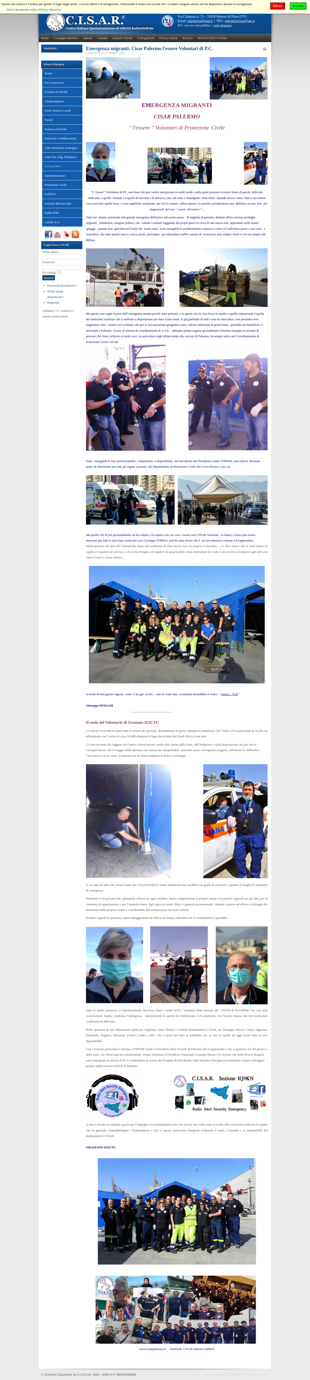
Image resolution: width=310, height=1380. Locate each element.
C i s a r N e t (53, 166)
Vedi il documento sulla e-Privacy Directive (33, 9)
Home (45, 38)
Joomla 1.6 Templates (216, 1374)
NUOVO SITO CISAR (212, 38)
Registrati (53, 302)
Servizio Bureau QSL (58, 203)
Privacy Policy (168, 38)
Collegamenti (145, 38)
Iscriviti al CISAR (56, 92)
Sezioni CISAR (122, 38)
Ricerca (188, 38)
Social (49, 120)
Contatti (102, 38)
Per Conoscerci (54, 82)
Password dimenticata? (61, 285)
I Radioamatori (54, 101)
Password (48, 262)
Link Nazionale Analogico (61, 148)
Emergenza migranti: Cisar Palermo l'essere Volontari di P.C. (149, 48)
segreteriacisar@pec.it (240, 21)
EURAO (50, 194)
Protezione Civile (56, 185)
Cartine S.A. (52, 222)
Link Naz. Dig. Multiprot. (61, 157)
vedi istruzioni (222, 25)
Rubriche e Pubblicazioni (60, 138)
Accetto (298, 6)
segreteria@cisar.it (200, 21)
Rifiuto (277, 6)
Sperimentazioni (55, 175)
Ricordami (49, 272)
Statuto (88, 38)
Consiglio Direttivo (66, 38)
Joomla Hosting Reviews (255, 1374)
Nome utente (50, 252)
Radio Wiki (52, 212)
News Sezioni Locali (58, 110)
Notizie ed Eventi (56, 129)
